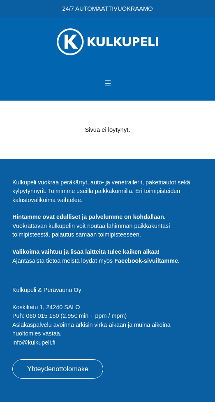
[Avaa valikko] (108, 83)
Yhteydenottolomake (57, 368)
